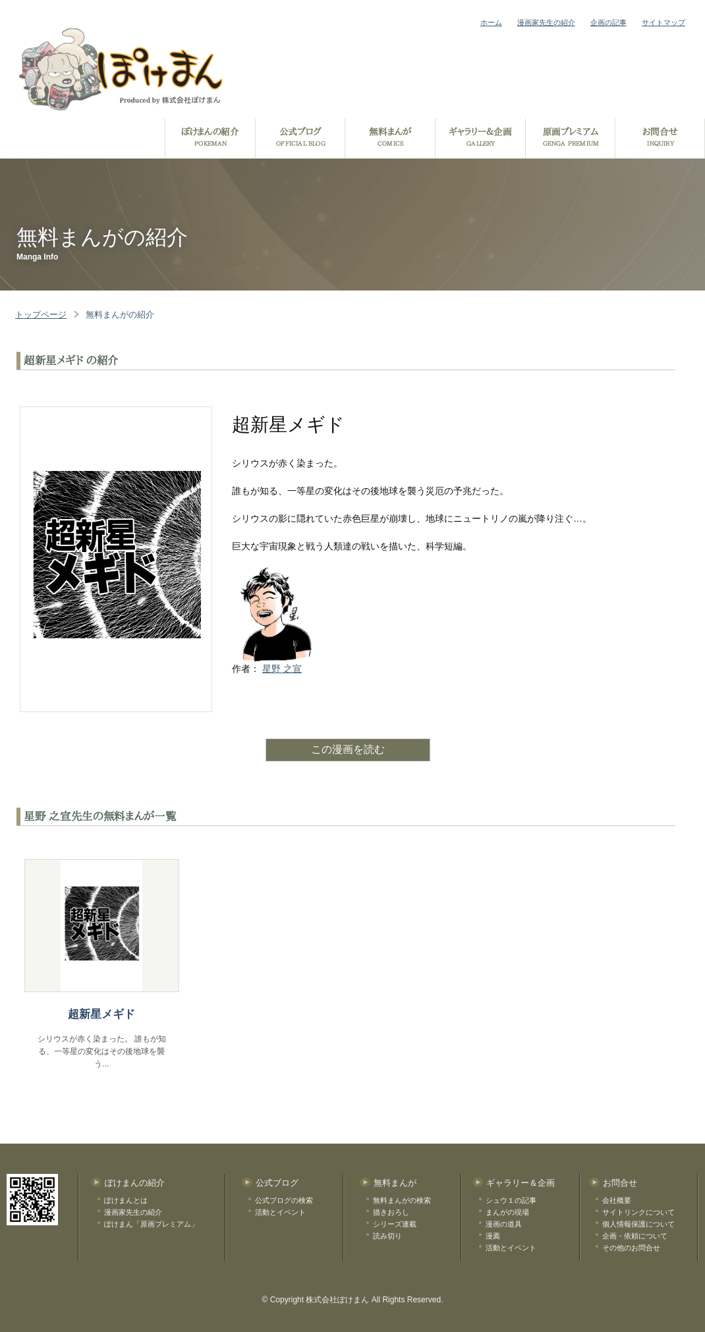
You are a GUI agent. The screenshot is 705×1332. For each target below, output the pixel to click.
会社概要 (616, 1200)
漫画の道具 (504, 1224)
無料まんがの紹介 (120, 314)
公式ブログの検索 (284, 1200)
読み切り (387, 1236)
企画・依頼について (634, 1236)
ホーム (491, 22)
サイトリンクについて (638, 1212)
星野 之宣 (282, 668)
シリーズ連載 (394, 1224)
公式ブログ (277, 1183)
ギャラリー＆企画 (520, 1183)
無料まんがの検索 (402, 1200)
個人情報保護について (638, 1224)
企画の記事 (608, 22)
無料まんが (395, 1183)
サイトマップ (663, 22)
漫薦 (493, 1236)
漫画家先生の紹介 (546, 22)
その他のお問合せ (631, 1248)
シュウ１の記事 (511, 1200)
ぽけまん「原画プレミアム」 (151, 1224)
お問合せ (620, 1183)
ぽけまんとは (126, 1200)
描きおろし (391, 1212)
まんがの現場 (507, 1212)
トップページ (41, 314)
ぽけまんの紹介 (135, 1183)
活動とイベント (280, 1212)
